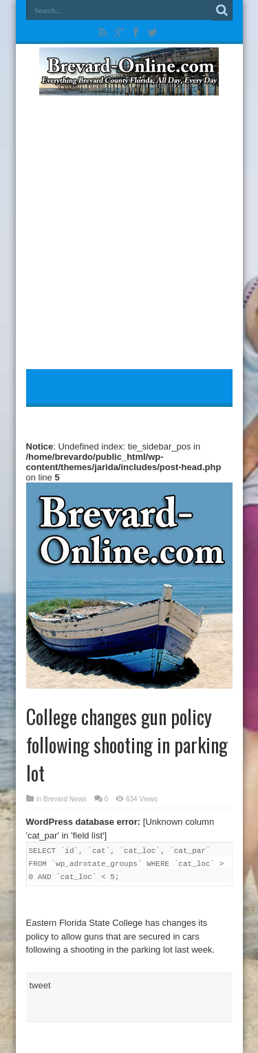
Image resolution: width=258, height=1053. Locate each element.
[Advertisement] (129, 237)
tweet (40, 985)
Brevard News (65, 799)
